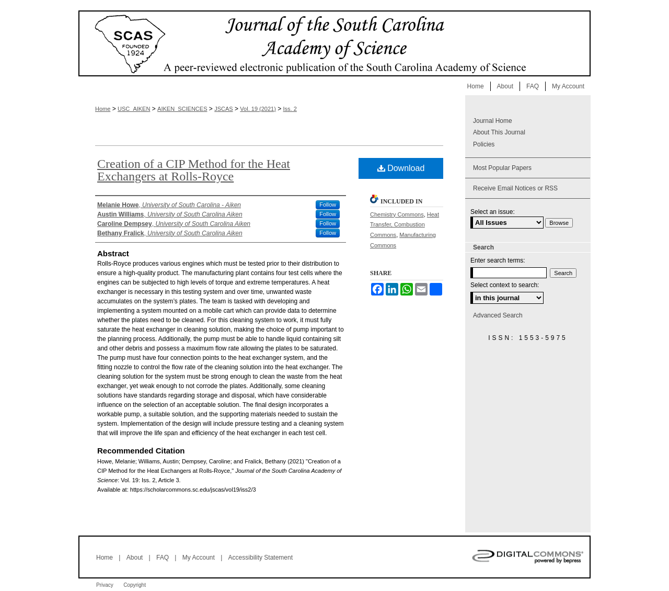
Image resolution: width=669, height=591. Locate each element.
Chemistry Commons (397, 214)
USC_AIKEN (134, 109)
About (134, 557)
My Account (198, 557)
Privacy (104, 585)
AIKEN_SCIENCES (182, 109)
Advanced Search (498, 315)
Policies (483, 144)
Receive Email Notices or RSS (515, 188)
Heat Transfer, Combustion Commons (404, 224)
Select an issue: (492, 211)
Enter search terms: (497, 260)
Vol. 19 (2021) (258, 109)
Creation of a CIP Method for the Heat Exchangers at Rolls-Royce (193, 170)
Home (102, 109)
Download (401, 168)
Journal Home (492, 120)
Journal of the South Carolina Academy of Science (334, 43)
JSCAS (223, 109)
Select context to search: (504, 285)
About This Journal (499, 132)
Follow (327, 204)
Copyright (134, 585)
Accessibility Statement (260, 557)
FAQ (162, 557)
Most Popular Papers (502, 168)
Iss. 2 (290, 109)
